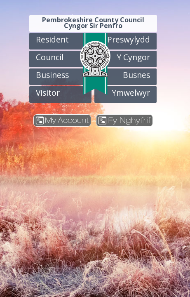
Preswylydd (128, 39)
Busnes (136, 74)
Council (49, 57)
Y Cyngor (133, 57)
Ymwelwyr (131, 92)
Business (52, 74)
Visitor (48, 92)
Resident (52, 39)
